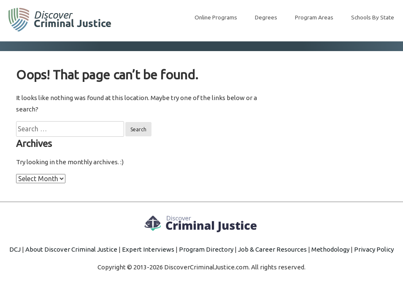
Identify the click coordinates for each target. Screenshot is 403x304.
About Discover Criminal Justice (71, 249)
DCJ (15, 249)
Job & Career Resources (272, 249)
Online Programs (216, 17)
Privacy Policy (374, 249)
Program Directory (206, 249)
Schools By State (372, 17)
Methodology (330, 249)
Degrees (266, 17)
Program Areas (314, 17)
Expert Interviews (148, 249)
